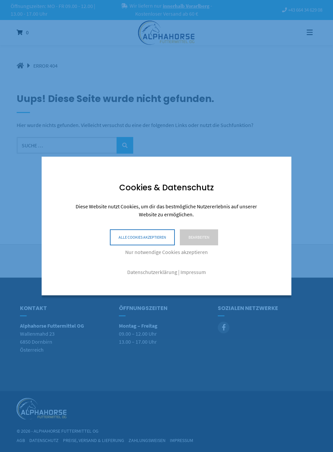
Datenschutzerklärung (152, 272)
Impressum (193, 272)
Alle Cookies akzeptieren (142, 237)
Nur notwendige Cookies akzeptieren (166, 252)
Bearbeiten (198, 237)
